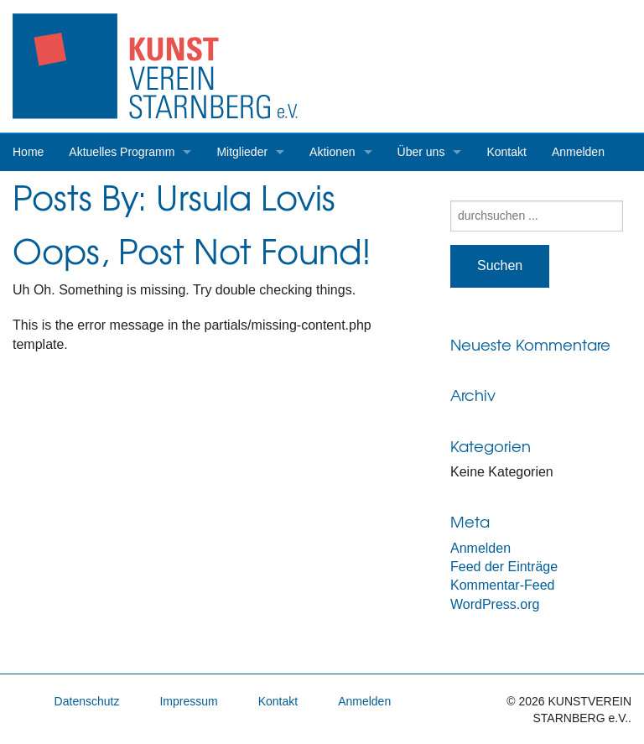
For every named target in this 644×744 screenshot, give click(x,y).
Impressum (188, 701)
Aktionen (332, 152)
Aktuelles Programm (121, 152)
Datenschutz (87, 701)
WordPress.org (494, 604)
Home (28, 152)
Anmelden (578, 152)
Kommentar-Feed (502, 585)
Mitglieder (241, 152)
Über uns (421, 152)
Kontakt (506, 152)
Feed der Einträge (504, 566)
